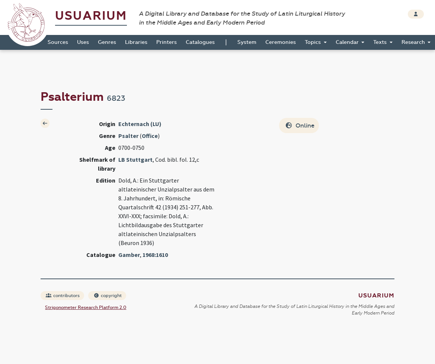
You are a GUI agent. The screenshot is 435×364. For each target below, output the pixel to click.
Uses (83, 42)
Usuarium (91, 16)
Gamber (129, 254)
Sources (58, 42)
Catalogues (200, 42)
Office (150, 135)
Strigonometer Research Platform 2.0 (85, 307)
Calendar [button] (348, 42)
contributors (63, 295)
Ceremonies (280, 42)
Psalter (128, 135)
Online (299, 125)
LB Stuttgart (135, 159)
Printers (166, 42)
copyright (107, 295)
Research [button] (414, 42)
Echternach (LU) (139, 124)
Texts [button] (380, 42)
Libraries (136, 42)
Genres (107, 42)
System (246, 42)
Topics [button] (313, 42)
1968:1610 (155, 254)
